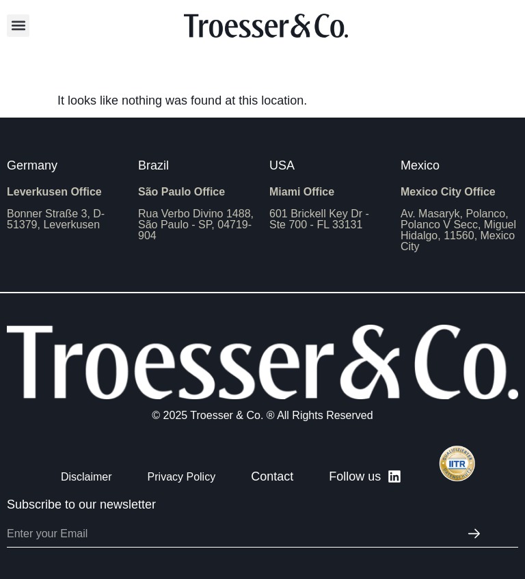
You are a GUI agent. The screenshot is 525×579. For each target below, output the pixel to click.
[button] (18, 25)
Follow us (355, 476)
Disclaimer (86, 477)
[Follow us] (394, 476)
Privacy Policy (182, 477)
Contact (272, 476)
